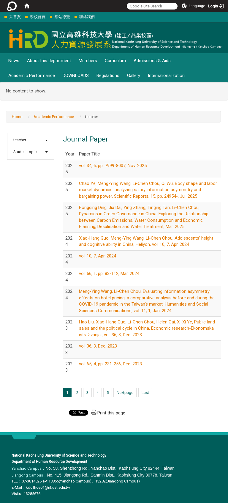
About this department (49, 60)
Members (88, 60)
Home (17, 116)
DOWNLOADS (76, 75)
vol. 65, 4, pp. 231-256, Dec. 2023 (110, 364)
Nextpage (125, 392)
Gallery (133, 75)
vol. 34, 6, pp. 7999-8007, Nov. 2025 (113, 165)
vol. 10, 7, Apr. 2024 (97, 256)
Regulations (107, 75)
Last (145, 392)
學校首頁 (37, 17)
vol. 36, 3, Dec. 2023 (98, 346)
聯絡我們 (87, 17)
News (13, 60)
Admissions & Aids (152, 60)
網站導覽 (62, 17)
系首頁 (15, 17)
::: (1, 17)
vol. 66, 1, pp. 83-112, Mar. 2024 (109, 273)
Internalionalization (166, 75)
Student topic (25, 152)
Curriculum (115, 60)
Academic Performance (31, 75)
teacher (19, 140)
